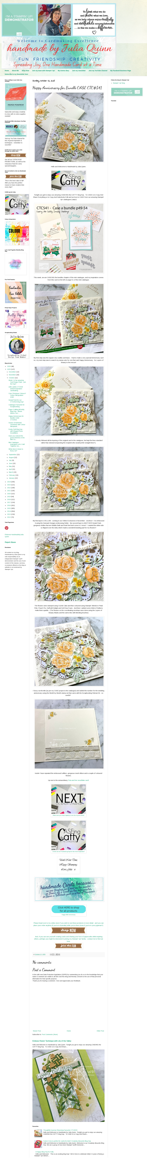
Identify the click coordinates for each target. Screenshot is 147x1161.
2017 (9, 502)
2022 (9, 488)
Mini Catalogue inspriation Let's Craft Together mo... (17, 444)
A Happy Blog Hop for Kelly (44, 1152)
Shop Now (25, 70)
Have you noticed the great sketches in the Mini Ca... (17, 437)
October (12, 378)
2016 (9, 505)
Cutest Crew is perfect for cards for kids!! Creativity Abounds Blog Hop (67, 1141)
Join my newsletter (79, 70)
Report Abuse (10, 542)
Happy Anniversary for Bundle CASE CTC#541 (16, 418)
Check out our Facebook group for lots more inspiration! (68, 851)
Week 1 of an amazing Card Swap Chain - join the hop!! (17, 382)
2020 (9, 494)
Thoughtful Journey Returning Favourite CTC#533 (60, 1130)
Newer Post (37, 1031)
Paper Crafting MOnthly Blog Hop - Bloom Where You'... (16, 411)
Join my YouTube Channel (98, 70)
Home (7, 70)
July (10, 460)
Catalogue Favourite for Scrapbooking (16, 405)
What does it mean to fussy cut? (16, 450)
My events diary (63, 70)
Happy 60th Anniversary (68, 914)
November (12, 375)
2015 (9, 508)
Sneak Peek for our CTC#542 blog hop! (16, 401)
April (10, 469)
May (10, 466)
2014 (9, 511)
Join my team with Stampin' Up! (43, 70)
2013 (9, 514)
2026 (9, 366)
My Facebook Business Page (120, 70)
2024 (9, 482)
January (12, 478)
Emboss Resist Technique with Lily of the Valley (51, 1041)
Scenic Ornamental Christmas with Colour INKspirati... (17, 424)
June (11, 463)
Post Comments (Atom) (50, 1034)
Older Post (100, 1031)
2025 (9, 369)
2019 (9, 496)
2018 (9, 499)
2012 (9, 517)
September (13, 454)
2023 (9, 485)
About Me (15, 70)
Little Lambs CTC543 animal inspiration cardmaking (16, 388)
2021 (9, 490)
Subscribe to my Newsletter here (16, 74)
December (12, 372)
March (11, 472)
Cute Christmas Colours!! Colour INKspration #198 (17, 395)
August (11, 457)
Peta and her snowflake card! (78, 780)
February (12, 475)
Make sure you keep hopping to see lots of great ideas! (68, 815)
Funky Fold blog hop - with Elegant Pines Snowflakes (16, 431)
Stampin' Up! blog (119, 83)
